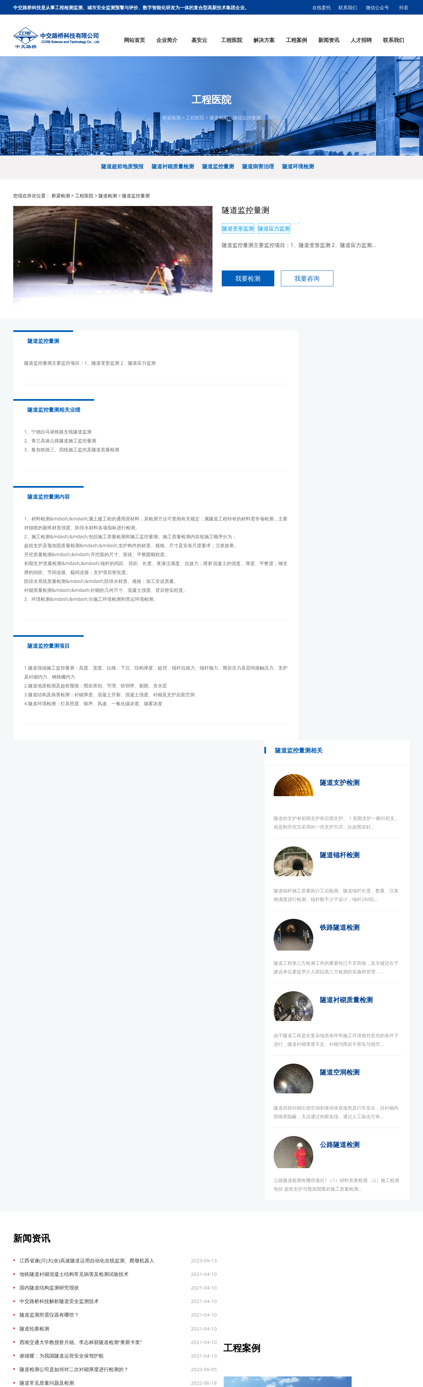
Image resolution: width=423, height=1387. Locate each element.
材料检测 (121, 1318)
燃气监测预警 (173, 1257)
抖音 (404, 7)
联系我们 (347, 7)
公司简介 (25, 1257)
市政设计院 (67, 1375)
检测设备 (25, 1318)
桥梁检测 (171, 120)
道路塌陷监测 (173, 1303)
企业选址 (110, 1375)
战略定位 (25, 1287)
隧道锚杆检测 (367, 458)
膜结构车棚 (44, 1375)
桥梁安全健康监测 (173, 1295)
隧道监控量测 (247, 120)
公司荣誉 (25, 1295)
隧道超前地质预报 (122, 171)
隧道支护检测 (367, 377)
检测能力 (25, 1310)
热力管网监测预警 (173, 1287)
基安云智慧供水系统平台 (180, 1375)
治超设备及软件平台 (67, 1318)
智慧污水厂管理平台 (67, 1265)
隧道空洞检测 (367, 700)
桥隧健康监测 (219, 1287)
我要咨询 (287, 286)
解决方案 (173, 1244)
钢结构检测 (121, 1287)
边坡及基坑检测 (219, 1295)
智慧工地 (67, 1341)
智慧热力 (67, 1356)
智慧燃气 (67, 1348)
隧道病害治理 (258, 171)
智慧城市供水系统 (67, 1257)
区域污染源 (67, 1333)
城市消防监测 (173, 1310)
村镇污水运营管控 (67, 1272)
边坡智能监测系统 (67, 1295)
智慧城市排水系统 (67, 1280)
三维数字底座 (67, 1287)
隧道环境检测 (298, 171)
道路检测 (121, 1265)
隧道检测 (219, 120)
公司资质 (25, 1280)
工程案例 (219, 1244)
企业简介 (25, 1244)
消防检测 (121, 1333)
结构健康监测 (121, 1272)
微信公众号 (377, 7)
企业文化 (25, 1272)
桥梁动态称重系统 (67, 1325)
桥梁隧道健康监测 (67, 1303)
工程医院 (195, 120)
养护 (121, 1325)
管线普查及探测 (121, 1341)
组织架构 (25, 1265)
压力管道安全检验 (121, 1348)
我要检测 (228, 286)
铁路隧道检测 (367, 538)
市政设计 (128, 1375)
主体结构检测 (121, 1310)
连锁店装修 (89, 1375)
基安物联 (146, 1375)
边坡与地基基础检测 (121, 1303)
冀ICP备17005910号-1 (229, 1375)
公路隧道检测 (367, 780)
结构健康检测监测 (67, 1310)
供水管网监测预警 (173, 1272)
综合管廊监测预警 (173, 1280)
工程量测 (121, 1295)
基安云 (67, 1244)
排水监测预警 (173, 1265)
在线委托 (321, 7)
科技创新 (25, 1303)
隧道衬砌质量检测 (173, 171)
